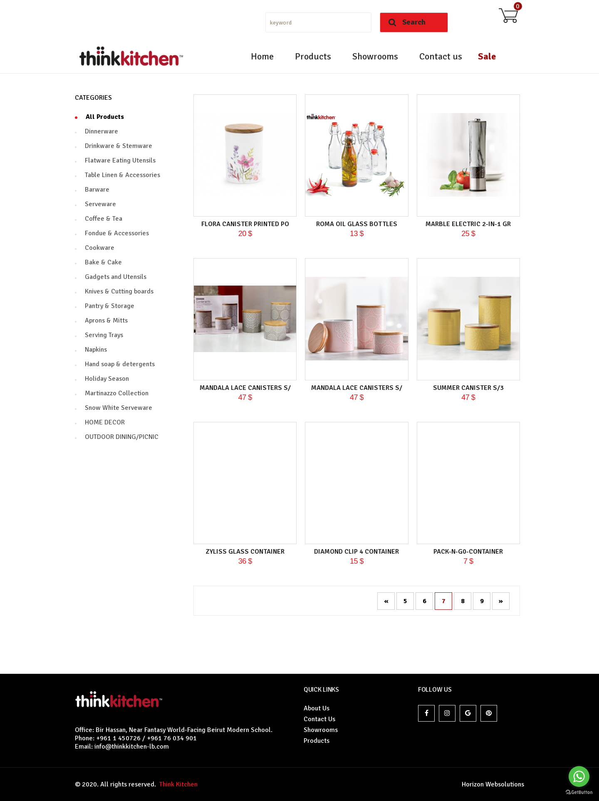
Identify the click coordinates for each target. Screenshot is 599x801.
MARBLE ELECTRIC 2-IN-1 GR (468, 224)
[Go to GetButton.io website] (579, 792)
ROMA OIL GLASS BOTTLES (356, 224)
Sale (487, 56)
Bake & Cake (103, 262)
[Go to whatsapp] (579, 776)
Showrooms (375, 56)
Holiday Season (107, 379)
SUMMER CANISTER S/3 (468, 388)
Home (262, 56)
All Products (105, 117)
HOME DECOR (105, 422)
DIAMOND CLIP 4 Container (356, 551)
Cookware (99, 248)
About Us (316, 708)
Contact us (440, 56)
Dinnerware (101, 131)
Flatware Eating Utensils (120, 160)
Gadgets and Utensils (115, 277)
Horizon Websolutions (493, 784)
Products (313, 56)
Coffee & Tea (103, 218)
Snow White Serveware (118, 408)
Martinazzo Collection (117, 393)
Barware (97, 189)
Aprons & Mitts (106, 320)
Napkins (96, 349)
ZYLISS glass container (245, 551)
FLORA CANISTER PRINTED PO (245, 224)
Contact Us (319, 719)
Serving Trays (104, 335)
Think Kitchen (177, 784)
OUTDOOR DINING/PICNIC (121, 437)
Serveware (100, 204)
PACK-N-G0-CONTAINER (468, 551)
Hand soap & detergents (120, 364)
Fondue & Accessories (117, 233)
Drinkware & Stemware (118, 146)
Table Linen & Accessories (122, 175)
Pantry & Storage (109, 306)
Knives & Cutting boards (119, 291)
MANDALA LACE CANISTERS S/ (245, 388)
